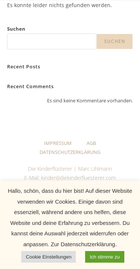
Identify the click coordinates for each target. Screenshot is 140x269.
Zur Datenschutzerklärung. (83, 244)
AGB (91, 143)
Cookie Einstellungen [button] (48, 257)
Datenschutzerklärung (70, 152)
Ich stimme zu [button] (104, 257)
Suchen (16, 28)
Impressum (58, 143)
